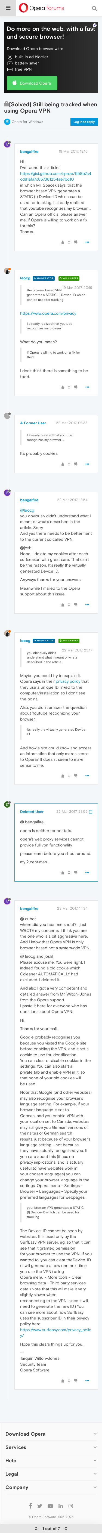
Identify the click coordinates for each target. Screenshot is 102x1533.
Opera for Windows (27, 105)
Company (16, 1470)
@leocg (27, 493)
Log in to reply (84, 105)
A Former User (33, 406)
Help (10, 1444)
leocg (25, 261)
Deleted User (32, 795)
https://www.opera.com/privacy (48, 296)
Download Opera (35, 66)
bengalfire (29, 135)
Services (15, 1430)
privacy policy (68, 664)
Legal (11, 1457)
